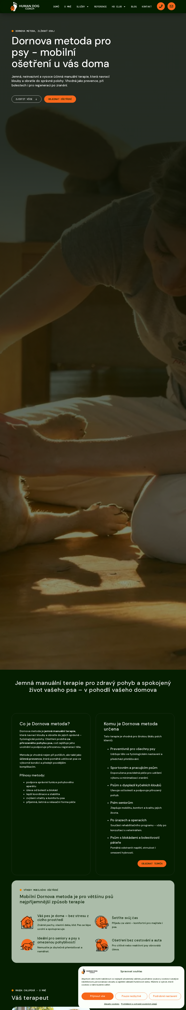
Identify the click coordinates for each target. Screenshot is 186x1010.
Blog (134, 6)
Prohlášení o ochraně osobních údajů (139, 1004)
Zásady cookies (111, 1004)
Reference (100, 6)
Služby (83, 6)
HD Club (119, 6)
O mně (67, 6)
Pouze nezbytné (131, 996)
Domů (56, 6)
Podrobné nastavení (165, 996)
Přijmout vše (97, 996)
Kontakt (147, 6)
